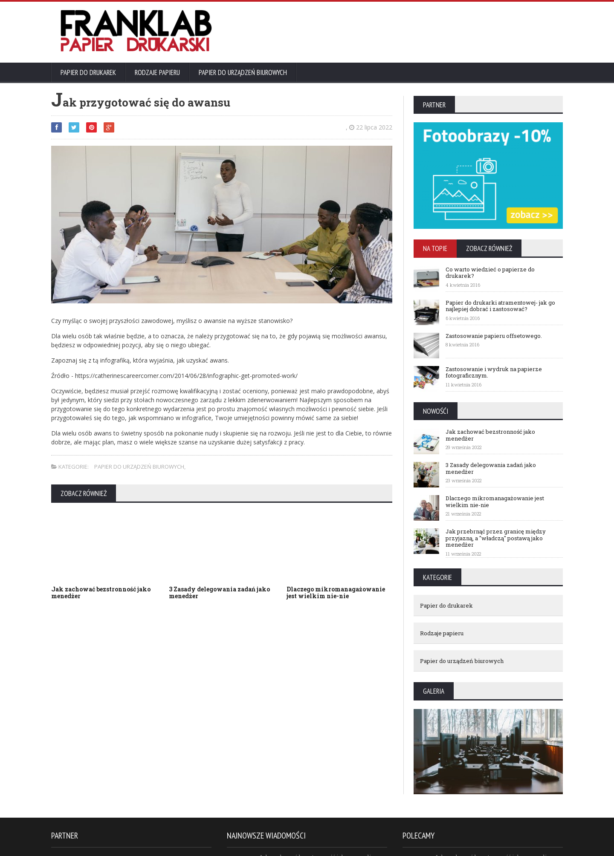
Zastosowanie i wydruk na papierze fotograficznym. (494, 372)
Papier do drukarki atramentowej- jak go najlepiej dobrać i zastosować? (500, 306)
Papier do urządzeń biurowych (243, 72)
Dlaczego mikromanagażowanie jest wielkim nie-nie (336, 592)
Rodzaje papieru (157, 72)
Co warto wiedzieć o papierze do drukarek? (490, 272)
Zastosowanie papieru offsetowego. (494, 336)
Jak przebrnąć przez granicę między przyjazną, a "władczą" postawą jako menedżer (496, 537)
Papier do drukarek (88, 72)
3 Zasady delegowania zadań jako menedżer (219, 592)
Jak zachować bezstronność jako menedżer (101, 592)
